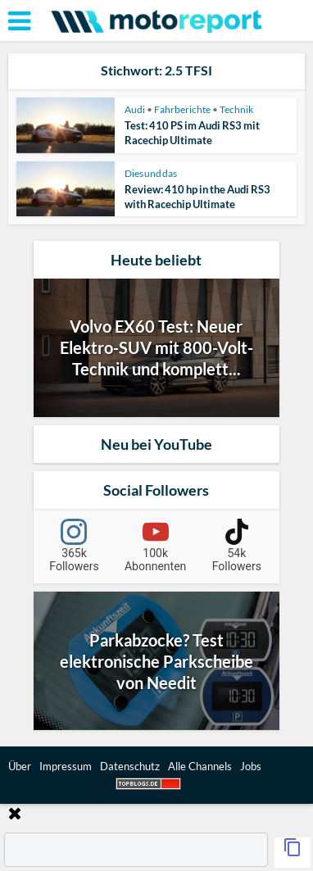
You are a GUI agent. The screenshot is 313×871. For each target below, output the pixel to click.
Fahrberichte (182, 109)
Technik (236, 109)
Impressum (65, 766)
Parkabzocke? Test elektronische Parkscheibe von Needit (156, 661)
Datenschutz (130, 766)
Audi (135, 109)
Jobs (250, 766)
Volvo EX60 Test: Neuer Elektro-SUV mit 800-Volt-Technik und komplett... (156, 347)
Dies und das (151, 173)
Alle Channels (200, 766)
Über (19, 766)
